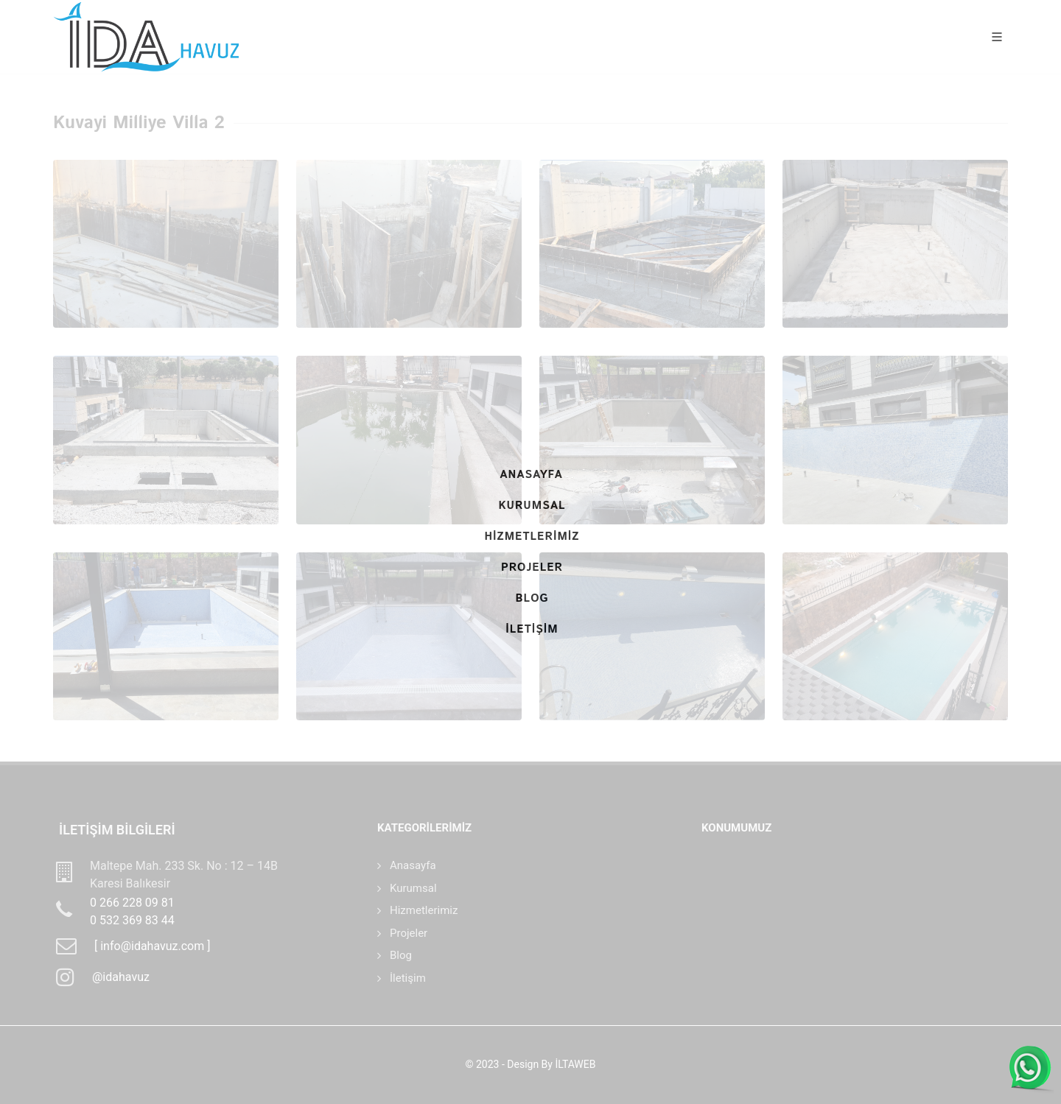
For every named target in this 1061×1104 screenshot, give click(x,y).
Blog (401, 955)
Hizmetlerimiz (424, 910)
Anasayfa (413, 865)
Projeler (408, 933)
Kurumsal (413, 888)
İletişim (408, 978)
